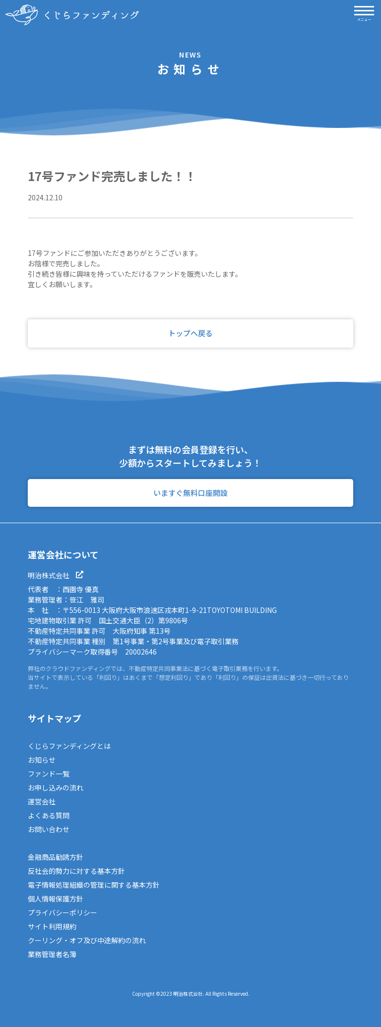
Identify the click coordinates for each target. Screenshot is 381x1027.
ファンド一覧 (48, 774)
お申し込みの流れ (55, 787)
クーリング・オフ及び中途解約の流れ (87, 940)
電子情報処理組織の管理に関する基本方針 (94, 885)
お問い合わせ (48, 829)
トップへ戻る (190, 333)
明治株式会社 (55, 575)
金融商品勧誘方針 (55, 857)
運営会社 (42, 801)
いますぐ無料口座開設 (190, 492)
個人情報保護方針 (55, 899)
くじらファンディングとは (69, 746)
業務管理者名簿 (52, 954)
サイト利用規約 (52, 926)
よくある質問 (48, 815)
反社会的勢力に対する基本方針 (76, 871)
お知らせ (42, 760)
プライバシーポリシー (62, 912)
